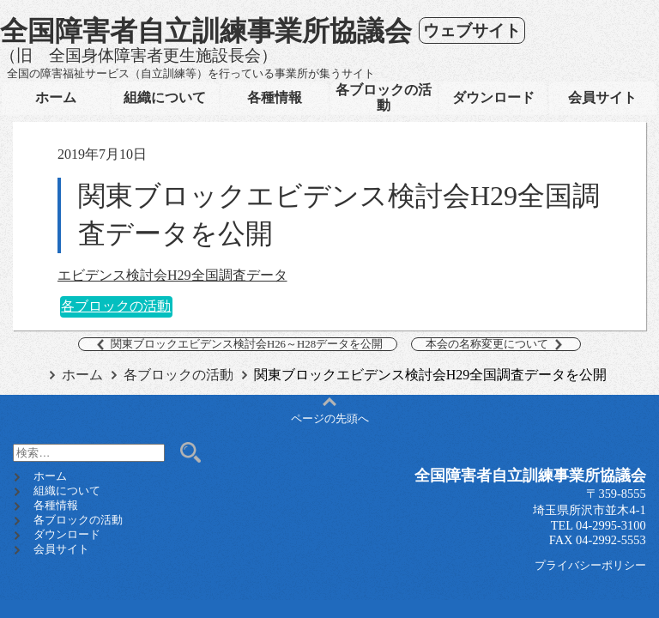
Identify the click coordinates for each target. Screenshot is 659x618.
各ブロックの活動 (384, 97)
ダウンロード (493, 97)
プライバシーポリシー (590, 566)
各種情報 (274, 97)
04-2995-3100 (611, 525)
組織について (165, 97)
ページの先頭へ (330, 412)
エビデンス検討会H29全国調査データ (172, 275)
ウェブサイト (472, 30)
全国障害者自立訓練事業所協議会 (206, 30)
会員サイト (602, 97)
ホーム (55, 97)
